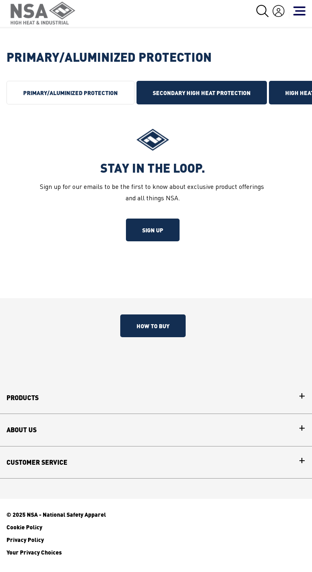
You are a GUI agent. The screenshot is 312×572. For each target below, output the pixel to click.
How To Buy (152, 326)
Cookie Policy (24, 527)
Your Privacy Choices (34, 552)
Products (22, 397)
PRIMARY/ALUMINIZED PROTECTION (70, 92)
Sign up (152, 230)
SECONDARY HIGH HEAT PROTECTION (202, 92)
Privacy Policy (25, 539)
